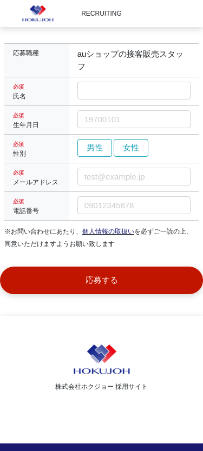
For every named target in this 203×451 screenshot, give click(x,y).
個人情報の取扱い (108, 231)
